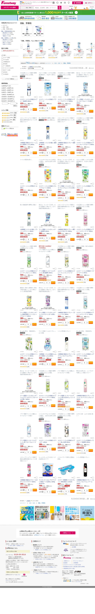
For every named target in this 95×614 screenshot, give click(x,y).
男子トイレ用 (6, 42)
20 (86, 68)
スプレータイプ (7, 34)
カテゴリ (5, 25)
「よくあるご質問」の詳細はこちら (15, 545)
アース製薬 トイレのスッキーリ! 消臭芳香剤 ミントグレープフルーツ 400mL (28, 314)
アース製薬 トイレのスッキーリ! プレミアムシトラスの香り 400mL (66, 187)
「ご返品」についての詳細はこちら (42, 573)
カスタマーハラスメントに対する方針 (72, 564)
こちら (18, 574)
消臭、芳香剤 (6, 29)
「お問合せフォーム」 (39, 535)
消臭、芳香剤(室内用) (6, 31)
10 (82, 68)
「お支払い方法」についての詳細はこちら (44, 559)
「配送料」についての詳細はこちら (42, 549)
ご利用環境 (75, 562)
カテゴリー (23, 503)
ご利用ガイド (66, 561)
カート (34, 109)
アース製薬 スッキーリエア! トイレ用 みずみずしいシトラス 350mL (66, 397)
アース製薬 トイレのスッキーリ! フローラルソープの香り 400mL (85, 101)
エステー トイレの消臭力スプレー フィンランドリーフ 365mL (66, 272)
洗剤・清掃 (5, 27)
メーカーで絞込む (9, 78)
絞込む (15, 105)
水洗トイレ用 (6, 44)
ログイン (8, 580)
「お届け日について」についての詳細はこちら (45, 567)
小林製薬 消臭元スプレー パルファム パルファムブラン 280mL (66, 355)
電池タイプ (5, 36)
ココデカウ (78, 581)
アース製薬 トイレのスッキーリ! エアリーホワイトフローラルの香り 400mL (29, 397)
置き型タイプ (6, 32)
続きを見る (15, 76)
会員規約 (65, 562)
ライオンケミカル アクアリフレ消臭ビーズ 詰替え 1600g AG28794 (47, 481)
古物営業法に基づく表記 (69, 568)
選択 (15, 112)
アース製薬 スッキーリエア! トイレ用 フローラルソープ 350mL (28, 442)
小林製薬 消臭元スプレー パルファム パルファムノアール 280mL (85, 481)
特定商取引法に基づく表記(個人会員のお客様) (74, 566)
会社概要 (74, 547)
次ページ (91, 68)
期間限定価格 (42, 280)
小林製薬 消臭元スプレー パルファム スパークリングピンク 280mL (85, 397)
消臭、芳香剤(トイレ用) (7, 38)
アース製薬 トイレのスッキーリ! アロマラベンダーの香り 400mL (47, 314)
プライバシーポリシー (78, 561)
